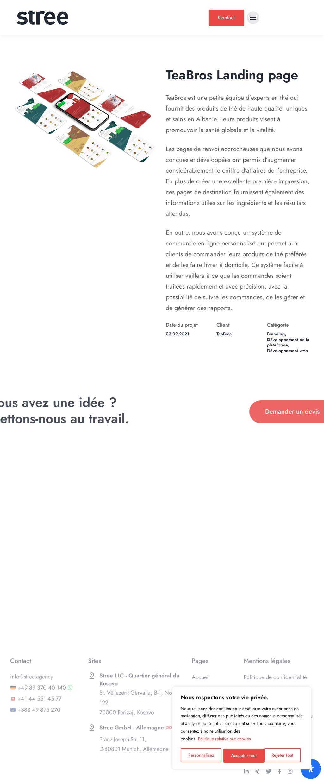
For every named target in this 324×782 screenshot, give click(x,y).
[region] (241, 728)
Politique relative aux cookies (225, 739)
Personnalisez (201, 756)
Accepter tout (282, 756)
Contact (226, 17)
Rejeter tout (241, 756)
